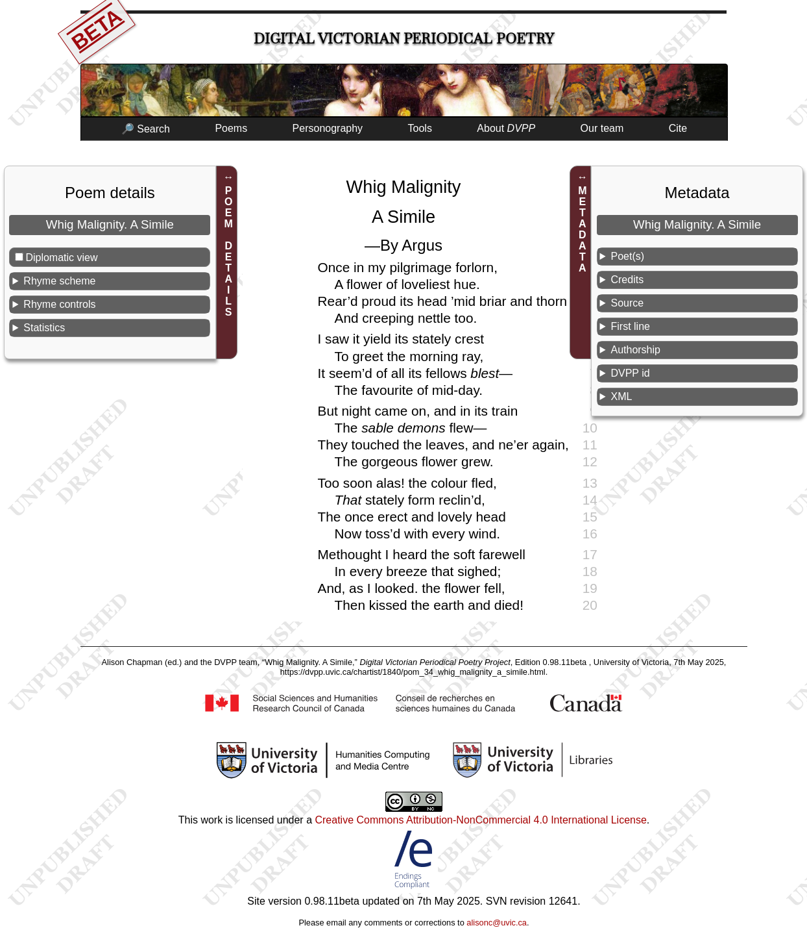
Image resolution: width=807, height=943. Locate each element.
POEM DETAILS (228, 251)
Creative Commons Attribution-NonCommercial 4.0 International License (480, 819)
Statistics (44, 327)
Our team (602, 128)
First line (629, 326)
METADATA (582, 229)
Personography (328, 128)
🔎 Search (145, 128)
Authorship (635, 349)
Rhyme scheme (59, 280)
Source (627, 302)
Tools (420, 128)
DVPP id (629, 373)
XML (621, 396)
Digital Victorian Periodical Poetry (404, 38)
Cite (678, 128)
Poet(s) (627, 256)
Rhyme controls (59, 304)
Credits (627, 279)
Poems (231, 128)
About (506, 128)
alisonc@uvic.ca (496, 922)
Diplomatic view (61, 257)
